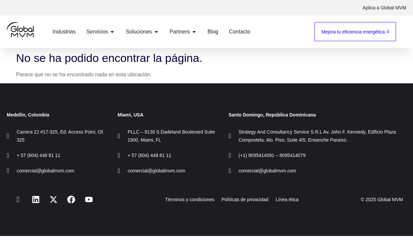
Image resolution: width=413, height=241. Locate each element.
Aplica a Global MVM (384, 7)
